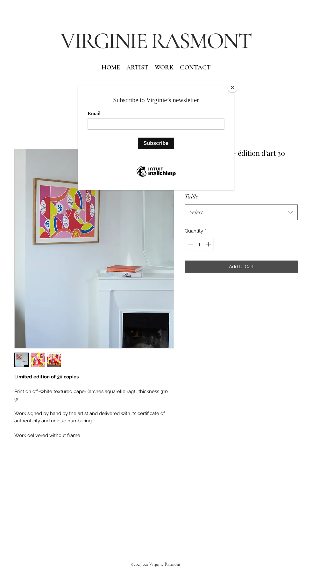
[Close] (232, 87)
